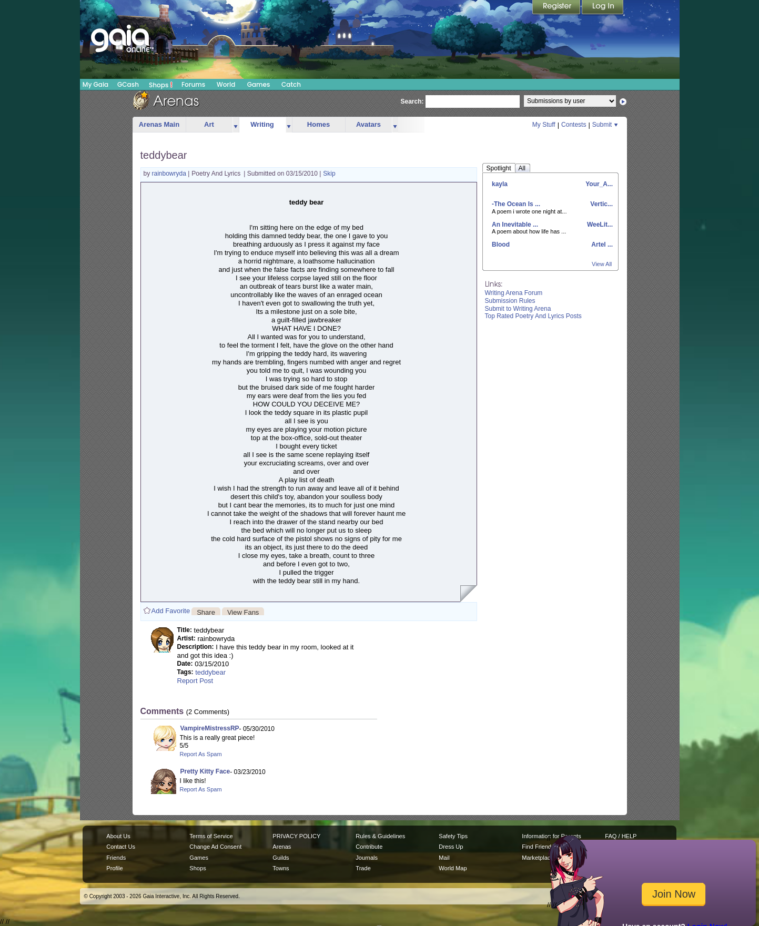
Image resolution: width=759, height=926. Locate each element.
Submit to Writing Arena (518, 308)
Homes (318, 124)
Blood (501, 244)
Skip (329, 173)
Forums (193, 84)
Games (258, 84)
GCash (128, 84)
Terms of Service (210, 836)
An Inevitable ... (515, 224)
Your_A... (598, 184)
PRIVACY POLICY (296, 836)
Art (209, 124)
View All (602, 264)
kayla (500, 184)
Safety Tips (453, 836)
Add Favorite (170, 611)
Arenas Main (159, 124)
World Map (453, 868)
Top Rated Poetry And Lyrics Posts (533, 316)
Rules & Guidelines (380, 836)
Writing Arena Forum (514, 293)
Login (603, 8)
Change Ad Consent (215, 846)
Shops (161, 84)
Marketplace (537, 857)
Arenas (281, 846)
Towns (280, 868)
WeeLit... (599, 224)
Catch (291, 84)
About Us (118, 836)
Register (557, 8)
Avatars (368, 124)
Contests (573, 124)
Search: (412, 101)
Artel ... (601, 244)
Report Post (195, 681)
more (235, 125)
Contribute (369, 846)
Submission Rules (510, 300)
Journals (367, 857)
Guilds (280, 857)
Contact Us (120, 846)
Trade (363, 868)
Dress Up (451, 846)
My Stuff (543, 124)
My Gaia (95, 84)
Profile (114, 868)
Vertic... (601, 204)
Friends (116, 857)
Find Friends (538, 846)
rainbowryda (170, 173)
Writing (262, 124)
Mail (444, 857)
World (226, 84)
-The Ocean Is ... (516, 204)
